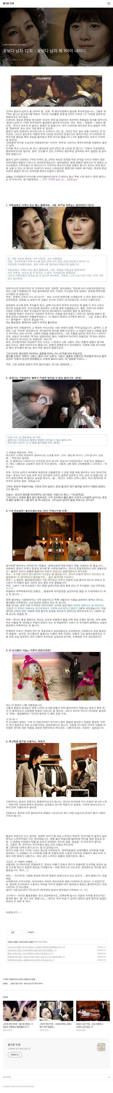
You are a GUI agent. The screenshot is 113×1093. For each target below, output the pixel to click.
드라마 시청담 (13, 942)
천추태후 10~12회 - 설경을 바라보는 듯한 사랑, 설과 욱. (29, 960)
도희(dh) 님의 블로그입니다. (19, 1049)
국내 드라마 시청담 (26, 942)
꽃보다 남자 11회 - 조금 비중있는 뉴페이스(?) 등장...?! (29, 953)
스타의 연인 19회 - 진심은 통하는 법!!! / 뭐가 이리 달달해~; (31, 950)
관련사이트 (7, 1077)
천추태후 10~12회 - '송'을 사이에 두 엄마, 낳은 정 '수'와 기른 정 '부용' (35, 957)
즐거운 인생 (8, 3)
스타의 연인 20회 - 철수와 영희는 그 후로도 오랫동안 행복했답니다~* (35, 947)
